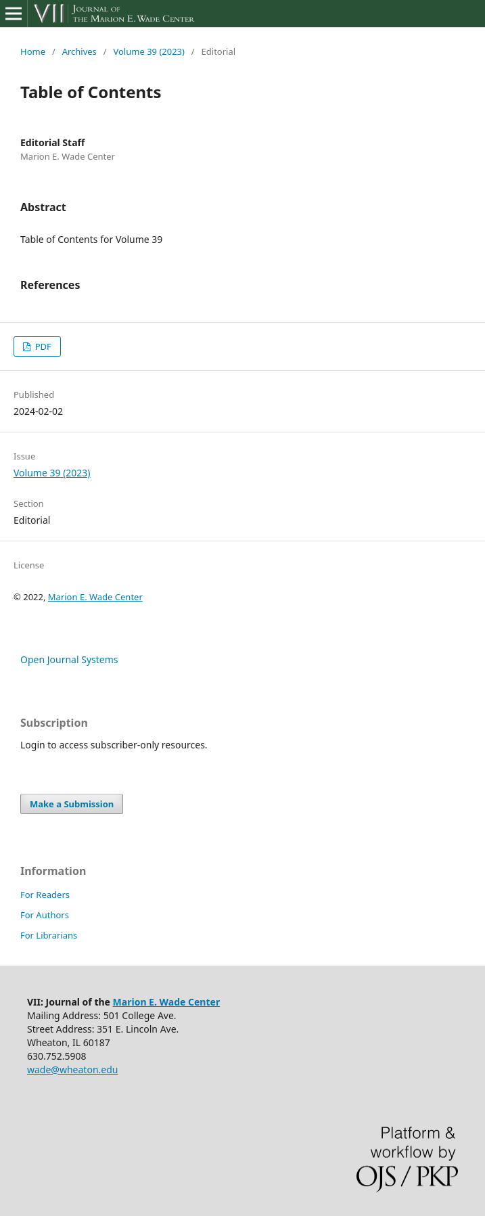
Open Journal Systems (69, 659)
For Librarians (48, 935)
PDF (41, 346)
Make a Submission (72, 804)
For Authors (44, 915)
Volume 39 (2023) (148, 51)
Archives (79, 51)
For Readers (45, 894)
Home (32, 51)
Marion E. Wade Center (95, 597)
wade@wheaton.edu (72, 1069)
